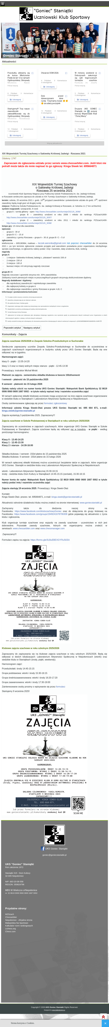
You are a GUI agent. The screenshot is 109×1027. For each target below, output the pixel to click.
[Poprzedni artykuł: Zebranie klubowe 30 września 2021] (12, 328)
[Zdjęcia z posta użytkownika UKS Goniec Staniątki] (21, 90)
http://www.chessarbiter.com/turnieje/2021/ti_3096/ (58, 212)
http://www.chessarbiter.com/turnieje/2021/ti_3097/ (29, 217)
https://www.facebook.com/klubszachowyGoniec (38, 511)
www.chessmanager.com (52, 528)
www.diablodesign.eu (58, 1010)
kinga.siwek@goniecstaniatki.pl (18, 411)
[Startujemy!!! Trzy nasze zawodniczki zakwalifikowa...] (21, 125)
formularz (60, 686)
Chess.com (10, 931)
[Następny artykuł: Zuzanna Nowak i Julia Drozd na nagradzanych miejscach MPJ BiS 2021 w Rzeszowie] (31, 328)
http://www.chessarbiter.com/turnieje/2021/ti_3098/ (29, 223)
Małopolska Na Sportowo (16, 923)
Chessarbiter (11, 917)
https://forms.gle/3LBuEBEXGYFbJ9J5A (50, 540)
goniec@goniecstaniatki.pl (54, 855)
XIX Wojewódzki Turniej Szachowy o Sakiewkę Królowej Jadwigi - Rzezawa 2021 (43, 153)
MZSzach (9, 914)
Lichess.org (10, 928)
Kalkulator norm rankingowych (19, 925)
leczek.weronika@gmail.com (52, 243)
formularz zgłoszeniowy (55, 403)
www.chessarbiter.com (75, 163)
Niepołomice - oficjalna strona (18, 920)
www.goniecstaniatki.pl (91, 503)
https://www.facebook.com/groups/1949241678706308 (40, 514)
